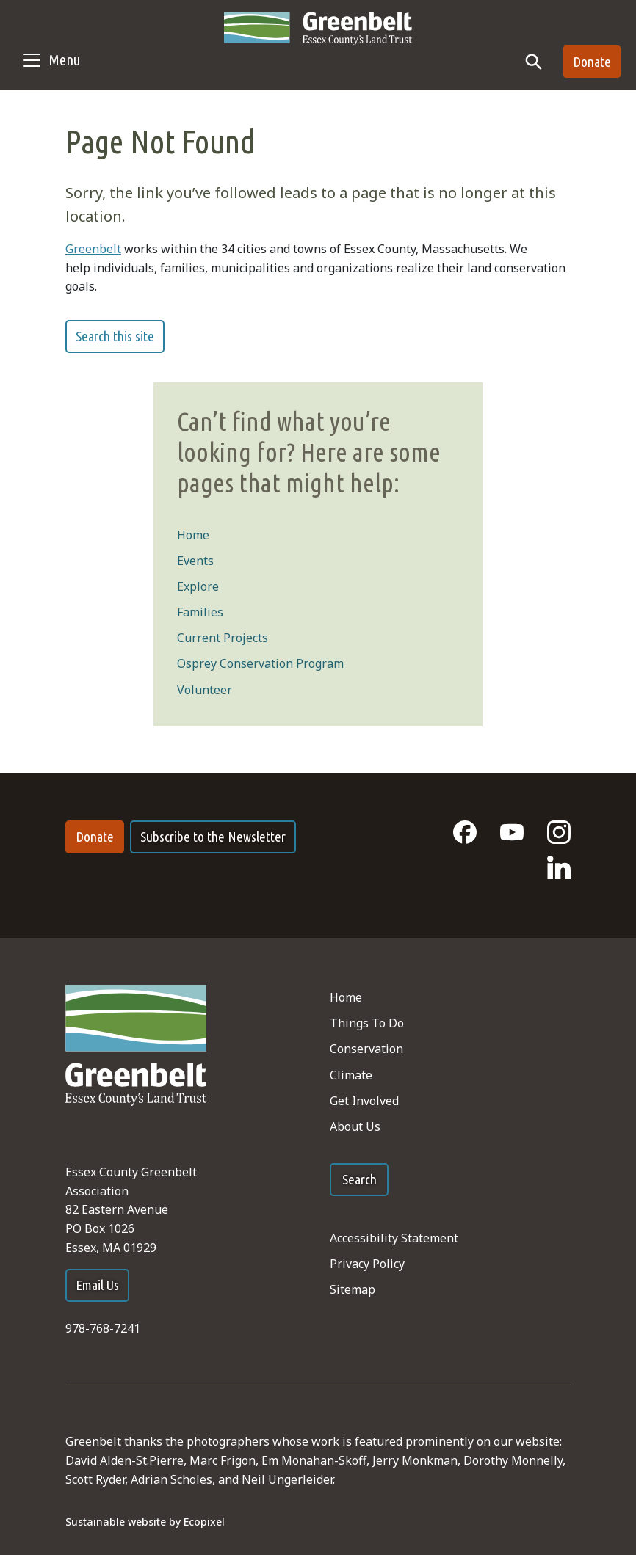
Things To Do (367, 1023)
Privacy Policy (367, 1264)
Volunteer (204, 690)
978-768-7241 (102, 1328)
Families (200, 612)
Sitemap (352, 1289)
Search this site (115, 336)
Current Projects (222, 638)
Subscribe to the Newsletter (213, 837)
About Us (355, 1126)
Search (359, 1179)
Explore (198, 586)
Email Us (97, 1285)
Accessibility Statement (394, 1238)
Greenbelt (93, 249)
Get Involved (364, 1101)
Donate (592, 62)
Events (195, 561)
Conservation (366, 1049)
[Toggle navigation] (50, 60)
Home (193, 535)
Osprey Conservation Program (260, 663)
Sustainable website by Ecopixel (145, 1522)
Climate (351, 1075)
